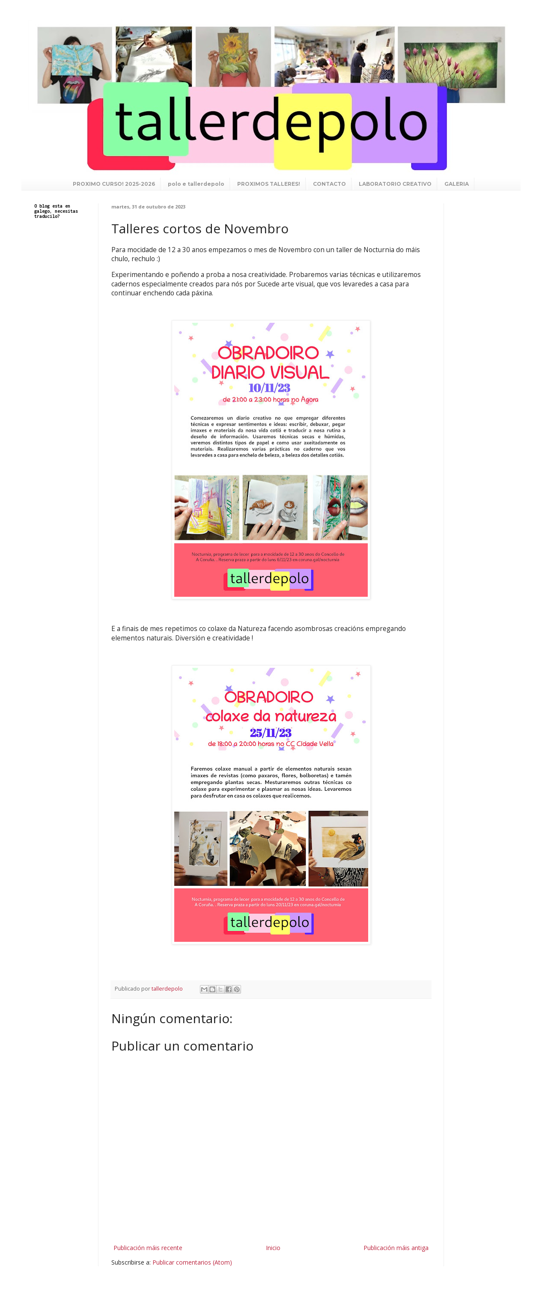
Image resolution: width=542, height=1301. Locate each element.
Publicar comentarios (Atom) (192, 1262)
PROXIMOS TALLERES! (268, 184)
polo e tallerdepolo (196, 184)
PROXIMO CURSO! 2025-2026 (114, 184)
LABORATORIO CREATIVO (395, 184)
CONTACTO (329, 184)
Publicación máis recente (147, 1248)
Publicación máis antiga (396, 1248)
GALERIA (456, 184)
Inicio (273, 1248)
